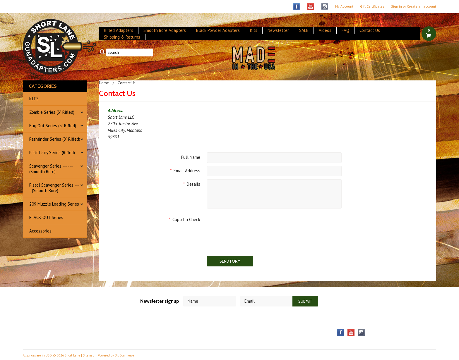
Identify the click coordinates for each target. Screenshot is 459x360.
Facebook (296, 6)
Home (104, 82)
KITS (34, 98)
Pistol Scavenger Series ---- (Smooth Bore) (54, 187)
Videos (325, 30)
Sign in (396, 6)
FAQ (345, 30)
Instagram (324, 6)
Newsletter (278, 30)
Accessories (40, 231)
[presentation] (251, 226)
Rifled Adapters (118, 30)
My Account (344, 6)
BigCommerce (124, 355)
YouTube (310, 6)
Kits (253, 30)
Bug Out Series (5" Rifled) (52, 125)
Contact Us (369, 30)
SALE (304, 30)
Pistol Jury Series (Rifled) (52, 152)
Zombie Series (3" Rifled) (51, 112)
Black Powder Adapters (218, 30)
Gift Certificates (372, 6)
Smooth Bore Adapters (164, 30)
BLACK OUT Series (46, 217)
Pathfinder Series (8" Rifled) (54, 139)
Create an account (421, 6)
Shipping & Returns (122, 37)
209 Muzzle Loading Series (54, 204)
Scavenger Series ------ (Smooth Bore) (51, 168)
